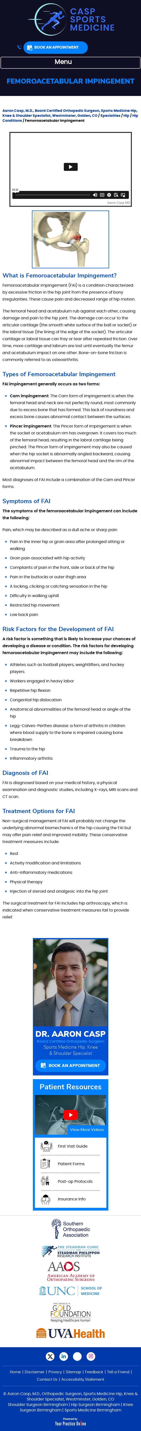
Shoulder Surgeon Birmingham (38, 1405)
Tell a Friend (118, 1372)
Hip (126, 116)
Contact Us (47, 1379)
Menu (69, 63)
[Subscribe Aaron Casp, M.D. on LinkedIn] (63, 1356)
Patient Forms (71, 1164)
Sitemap (73, 1372)
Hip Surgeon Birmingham (95, 1405)
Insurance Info (72, 1199)
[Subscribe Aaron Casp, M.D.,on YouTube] (77, 1356)
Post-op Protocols (75, 1182)
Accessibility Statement (82, 1379)
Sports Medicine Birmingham (93, 1410)
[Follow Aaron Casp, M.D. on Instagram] (91, 1356)
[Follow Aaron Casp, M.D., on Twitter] (50, 1356)
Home (15, 1372)
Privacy (55, 1372)
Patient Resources (71, 1087)
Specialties (110, 116)
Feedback (94, 1372)
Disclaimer (35, 1372)
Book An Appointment (56, 47)
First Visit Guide (73, 1146)
